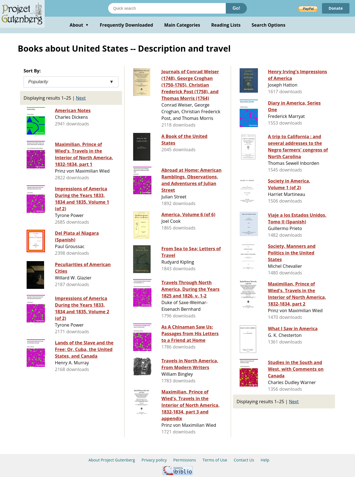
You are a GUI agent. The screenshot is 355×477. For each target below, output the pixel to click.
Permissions (184, 460)
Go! (236, 8)
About (79, 25)
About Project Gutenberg (111, 460)
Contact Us (244, 460)
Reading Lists (226, 25)
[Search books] (167, 8)
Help (265, 460)
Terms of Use (214, 460)
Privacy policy (154, 460)
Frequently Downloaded (126, 25)
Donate (336, 8)
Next (81, 98)
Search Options (268, 25)
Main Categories (182, 25)
